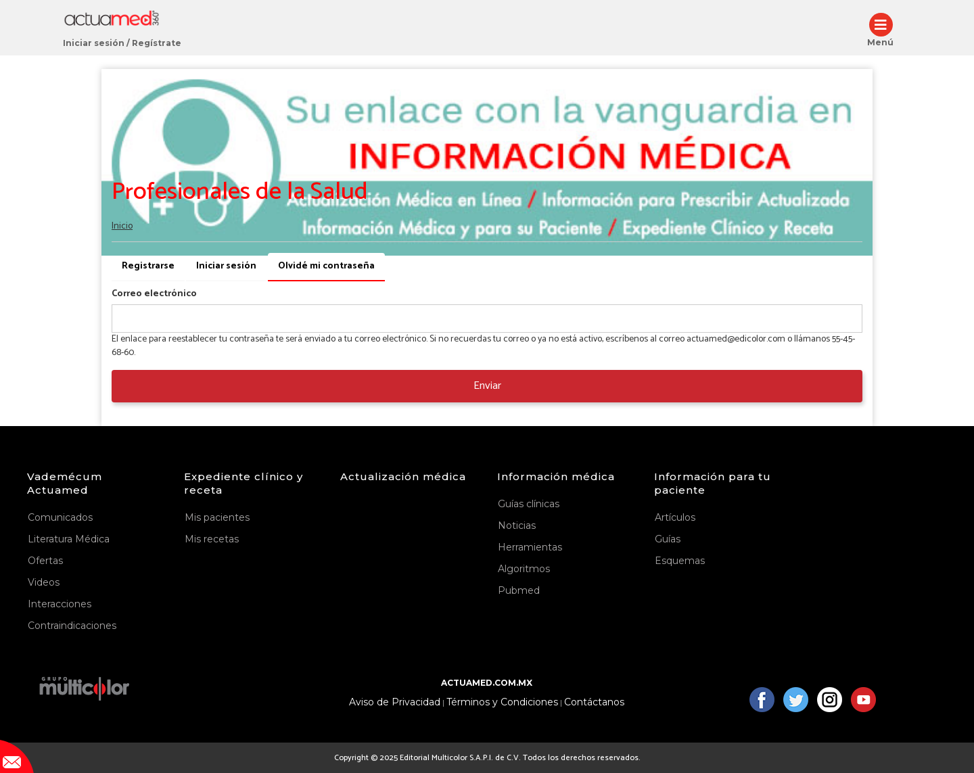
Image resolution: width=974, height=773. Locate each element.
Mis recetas (212, 539)
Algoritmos (524, 569)
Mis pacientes (217, 517)
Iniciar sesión (93, 43)
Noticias (517, 525)
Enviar (487, 386)
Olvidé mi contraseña (331, 269)
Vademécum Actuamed (64, 483)
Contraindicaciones (72, 625)
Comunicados (60, 517)
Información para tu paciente (712, 483)
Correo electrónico (154, 294)
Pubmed (519, 590)
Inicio (122, 226)
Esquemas (680, 561)
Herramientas (530, 547)
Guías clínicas (528, 504)
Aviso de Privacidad (394, 702)
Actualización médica (403, 476)
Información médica (556, 476)
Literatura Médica (69, 539)
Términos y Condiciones (502, 702)
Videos (44, 582)
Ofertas (45, 561)
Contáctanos (594, 702)
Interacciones (59, 604)
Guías (667, 539)
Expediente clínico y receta (243, 483)
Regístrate (156, 43)
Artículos (675, 517)
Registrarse (148, 266)
